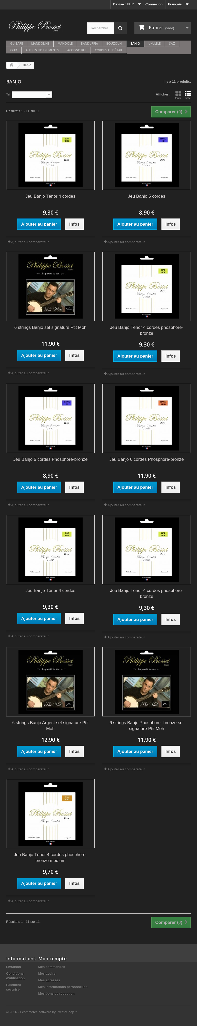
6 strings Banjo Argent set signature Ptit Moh (50, 725)
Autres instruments (42, 50)
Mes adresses (49, 980)
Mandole (65, 43)
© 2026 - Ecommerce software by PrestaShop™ (41, 1012)
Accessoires (76, 50)
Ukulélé (155, 43)
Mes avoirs (46, 973)
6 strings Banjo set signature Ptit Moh (50, 327)
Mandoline (40, 43)
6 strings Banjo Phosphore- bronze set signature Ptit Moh (147, 725)
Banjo (135, 43)
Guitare (16, 43)
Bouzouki (114, 43)
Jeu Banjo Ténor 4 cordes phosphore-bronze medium (50, 857)
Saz (172, 43)
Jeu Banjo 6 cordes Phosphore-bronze (146, 459)
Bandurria (89, 43)
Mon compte (52, 958)
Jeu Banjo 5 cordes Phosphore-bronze (50, 459)
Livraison (13, 967)
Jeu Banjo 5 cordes (146, 196)
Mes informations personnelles (62, 987)
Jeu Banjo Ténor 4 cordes (50, 196)
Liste (188, 95)
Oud (13, 50)
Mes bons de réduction (56, 993)
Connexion (154, 4)
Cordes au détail (109, 50)
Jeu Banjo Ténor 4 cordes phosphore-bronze (146, 330)
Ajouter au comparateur (30, 242)
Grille (178, 95)
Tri (8, 94)
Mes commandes (51, 967)
